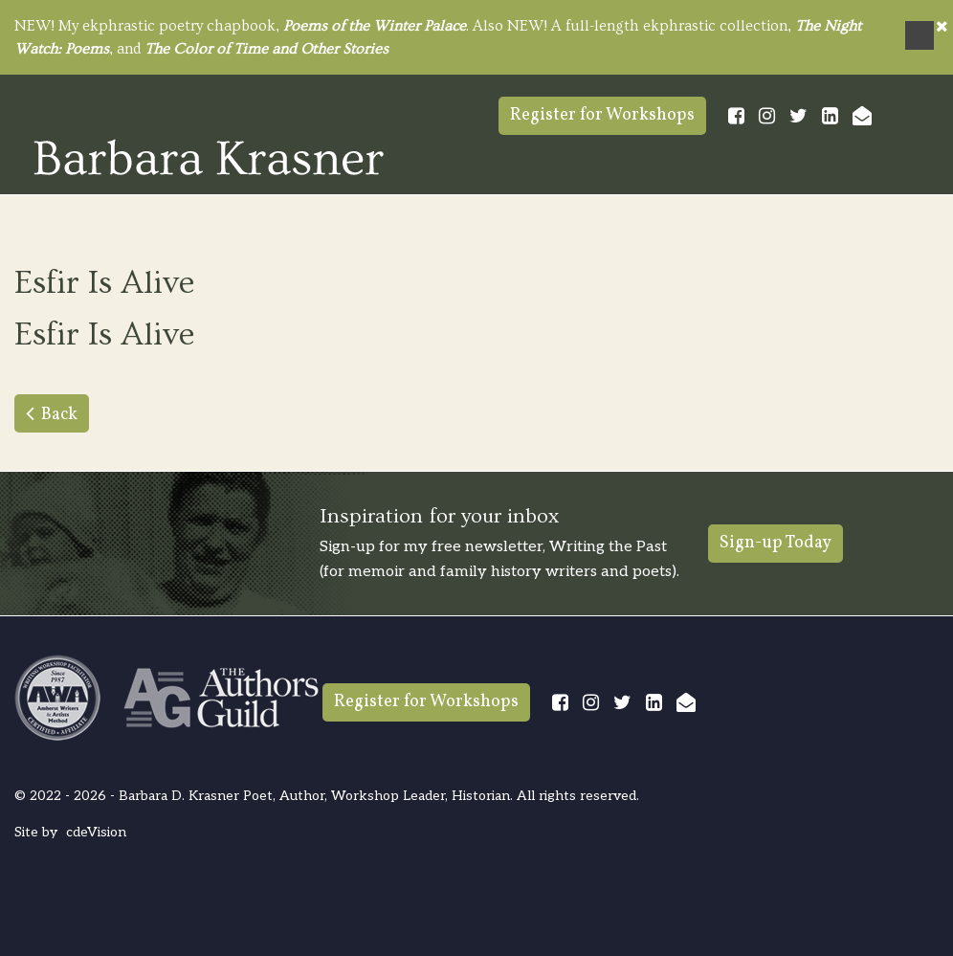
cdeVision (96, 832)
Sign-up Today (775, 543)
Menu (919, 35)
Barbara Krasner (208, 157)
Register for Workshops (602, 115)
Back (59, 415)
